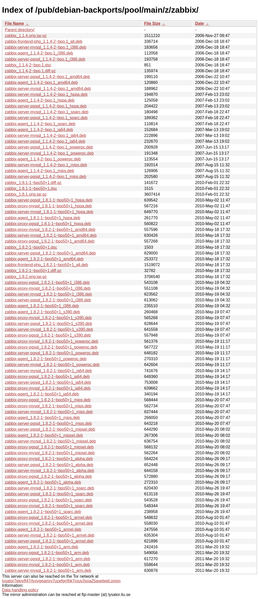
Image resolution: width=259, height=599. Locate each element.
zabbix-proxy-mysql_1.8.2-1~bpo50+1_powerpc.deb (51, 341)
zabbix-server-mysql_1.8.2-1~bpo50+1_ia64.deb (48, 371)
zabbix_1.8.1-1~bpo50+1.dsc (31, 188)
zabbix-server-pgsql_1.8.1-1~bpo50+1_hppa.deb (48, 200)
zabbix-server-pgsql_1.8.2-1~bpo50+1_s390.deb (48, 323)
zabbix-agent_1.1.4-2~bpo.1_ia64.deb (39, 130)
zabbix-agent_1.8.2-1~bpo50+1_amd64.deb (44, 259)
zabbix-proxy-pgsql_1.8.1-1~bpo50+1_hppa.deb (48, 224)
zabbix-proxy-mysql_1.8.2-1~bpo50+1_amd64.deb (50, 229)
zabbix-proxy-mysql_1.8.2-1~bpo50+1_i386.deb (48, 288)
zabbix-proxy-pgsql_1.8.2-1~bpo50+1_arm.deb (47, 553)
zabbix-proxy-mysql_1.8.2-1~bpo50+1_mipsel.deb (50, 453)
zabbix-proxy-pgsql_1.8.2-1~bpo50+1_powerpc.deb (51, 347)
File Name (14, 23)
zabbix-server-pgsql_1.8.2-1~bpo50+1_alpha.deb (49, 465)
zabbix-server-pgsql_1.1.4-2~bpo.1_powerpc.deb (49, 147)
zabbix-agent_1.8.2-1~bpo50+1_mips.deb (42, 417)
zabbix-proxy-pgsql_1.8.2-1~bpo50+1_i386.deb (47, 282)
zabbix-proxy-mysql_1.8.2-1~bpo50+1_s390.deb (48, 318)
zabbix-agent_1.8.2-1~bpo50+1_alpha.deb (43, 482)
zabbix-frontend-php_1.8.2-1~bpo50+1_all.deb (46, 265)
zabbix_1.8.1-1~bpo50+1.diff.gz (33, 182)
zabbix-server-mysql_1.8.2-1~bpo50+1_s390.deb (49, 329)
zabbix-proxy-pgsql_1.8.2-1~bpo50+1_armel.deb (48, 517)
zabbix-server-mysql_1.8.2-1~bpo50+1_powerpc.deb (52, 364)
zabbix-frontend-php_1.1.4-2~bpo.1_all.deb (43, 41)
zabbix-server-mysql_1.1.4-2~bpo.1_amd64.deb (48, 88)
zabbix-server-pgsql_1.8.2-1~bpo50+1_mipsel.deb (50, 429)
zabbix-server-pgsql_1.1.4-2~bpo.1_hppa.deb (46, 106)
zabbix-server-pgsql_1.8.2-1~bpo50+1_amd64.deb (50, 253)
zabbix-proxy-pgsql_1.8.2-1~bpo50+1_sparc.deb (48, 500)
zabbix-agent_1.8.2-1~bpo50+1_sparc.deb (43, 512)
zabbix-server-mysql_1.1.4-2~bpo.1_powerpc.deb (49, 153)
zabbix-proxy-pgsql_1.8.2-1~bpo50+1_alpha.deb (48, 476)
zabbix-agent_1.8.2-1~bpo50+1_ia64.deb (42, 394)
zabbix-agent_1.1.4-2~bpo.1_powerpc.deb (43, 159)
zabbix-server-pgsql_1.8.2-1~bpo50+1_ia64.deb (48, 382)
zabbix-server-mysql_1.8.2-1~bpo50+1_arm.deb (48, 570)
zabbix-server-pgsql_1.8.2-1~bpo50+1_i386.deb (48, 300)
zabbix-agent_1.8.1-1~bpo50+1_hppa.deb (42, 218)
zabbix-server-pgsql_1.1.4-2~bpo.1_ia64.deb (45, 141)
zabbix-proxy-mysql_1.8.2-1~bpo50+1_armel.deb (49, 523)
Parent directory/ (19, 30)
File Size (152, 23)
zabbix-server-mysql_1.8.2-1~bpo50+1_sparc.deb (49, 488)
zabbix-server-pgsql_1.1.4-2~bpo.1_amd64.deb (47, 77)
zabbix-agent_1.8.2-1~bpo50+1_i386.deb (42, 306)
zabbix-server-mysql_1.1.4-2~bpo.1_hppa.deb (46, 94)
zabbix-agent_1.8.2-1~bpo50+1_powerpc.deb (46, 359)
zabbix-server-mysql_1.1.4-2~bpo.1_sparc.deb (46, 112)
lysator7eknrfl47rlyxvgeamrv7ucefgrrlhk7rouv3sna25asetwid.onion (61, 581)
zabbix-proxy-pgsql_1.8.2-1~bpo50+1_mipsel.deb (49, 447)
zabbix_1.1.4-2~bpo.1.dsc (28, 65)
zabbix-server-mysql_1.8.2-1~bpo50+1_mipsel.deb (50, 441)
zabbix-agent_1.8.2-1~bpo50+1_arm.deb (41, 547)
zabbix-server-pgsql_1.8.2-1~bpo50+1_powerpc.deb (52, 353)
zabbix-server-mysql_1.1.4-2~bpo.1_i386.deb (45, 47)
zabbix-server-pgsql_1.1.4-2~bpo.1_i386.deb (45, 59)
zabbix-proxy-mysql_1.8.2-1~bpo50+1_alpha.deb (49, 459)
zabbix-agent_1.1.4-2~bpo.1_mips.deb (39, 171)
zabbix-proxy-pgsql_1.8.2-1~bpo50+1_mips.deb (48, 400)
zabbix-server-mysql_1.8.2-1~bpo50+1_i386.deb (48, 294)
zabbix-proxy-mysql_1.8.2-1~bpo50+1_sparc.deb (49, 506)
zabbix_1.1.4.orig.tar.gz (26, 35)
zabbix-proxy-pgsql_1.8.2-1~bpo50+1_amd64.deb (49, 241)
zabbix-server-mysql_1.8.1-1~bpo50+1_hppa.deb (49, 212)
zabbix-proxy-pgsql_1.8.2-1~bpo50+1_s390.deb (48, 335)
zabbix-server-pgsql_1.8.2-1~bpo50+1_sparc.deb (49, 494)
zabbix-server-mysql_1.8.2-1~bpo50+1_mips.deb (49, 412)
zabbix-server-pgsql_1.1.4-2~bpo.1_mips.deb (45, 176)
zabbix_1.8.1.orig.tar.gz (26, 194)
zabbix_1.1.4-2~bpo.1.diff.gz (30, 71)
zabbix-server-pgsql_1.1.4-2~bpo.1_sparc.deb (46, 118)
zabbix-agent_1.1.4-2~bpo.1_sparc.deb (40, 124)
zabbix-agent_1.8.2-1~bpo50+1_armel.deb (43, 529)
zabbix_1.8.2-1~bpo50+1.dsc (31, 247)
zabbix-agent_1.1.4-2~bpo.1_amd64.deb (41, 82)
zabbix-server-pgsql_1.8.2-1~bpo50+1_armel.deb (49, 541)
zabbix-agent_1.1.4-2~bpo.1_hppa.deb (39, 100)
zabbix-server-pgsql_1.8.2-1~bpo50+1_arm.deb (47, 559)
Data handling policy (20, 590)
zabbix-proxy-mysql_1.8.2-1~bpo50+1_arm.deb (47, 564)
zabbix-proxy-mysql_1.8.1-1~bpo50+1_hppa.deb (48, 206)
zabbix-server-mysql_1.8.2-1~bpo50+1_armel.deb (49, 535)
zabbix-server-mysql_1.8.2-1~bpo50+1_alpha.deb (49, 470)
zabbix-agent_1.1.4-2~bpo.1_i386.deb (39, 53)
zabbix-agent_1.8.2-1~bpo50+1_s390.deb (42, 312)
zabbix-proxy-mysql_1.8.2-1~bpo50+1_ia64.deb (48, 388)
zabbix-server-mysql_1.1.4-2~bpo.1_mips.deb (46, 165)
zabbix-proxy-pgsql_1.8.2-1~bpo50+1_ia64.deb (47, 376)
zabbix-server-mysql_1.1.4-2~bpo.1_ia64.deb (45, 135)
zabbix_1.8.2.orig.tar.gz (26, 277)
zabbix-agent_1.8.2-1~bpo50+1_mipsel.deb (44, 435)
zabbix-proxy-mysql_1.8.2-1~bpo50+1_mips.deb (48, 406)
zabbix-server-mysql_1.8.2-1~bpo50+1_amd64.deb (51, 235)
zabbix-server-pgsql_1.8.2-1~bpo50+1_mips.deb (48, 423)
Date (199, 23)
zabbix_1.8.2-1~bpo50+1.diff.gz (33, 270)
